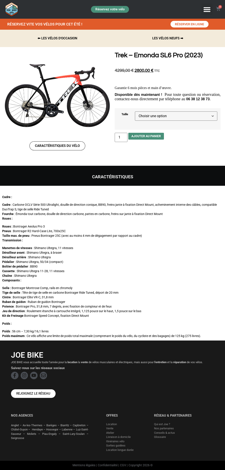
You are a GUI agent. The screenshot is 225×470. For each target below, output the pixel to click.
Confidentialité (108, 465)
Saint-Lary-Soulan (74, 433)
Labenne (67, 429)
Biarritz (64, 425)
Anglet (15, 425)
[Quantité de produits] (121, 137)
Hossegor (52, 429)
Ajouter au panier (146, 136)
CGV (123, 465)
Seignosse (17, 438)
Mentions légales (84, 465)
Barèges (51, 425)
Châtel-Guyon (19, 429)
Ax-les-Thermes (32, 425)
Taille (125, 114)
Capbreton (79, 425)
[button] (206, 9)
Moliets (31, 433)
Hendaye (37, 429)
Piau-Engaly (49, 433)
